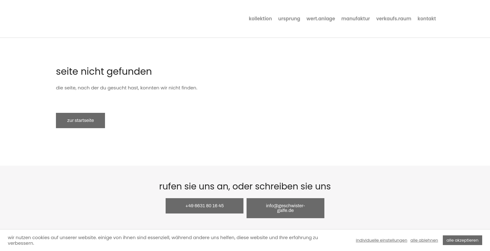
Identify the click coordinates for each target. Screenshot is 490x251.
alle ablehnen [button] (424, 240)
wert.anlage (321, 18)
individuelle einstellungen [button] (381, 240)
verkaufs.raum (393, 18)
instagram (445, 19)
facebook (457, 19)
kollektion (260, 18)
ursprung (289, 18)
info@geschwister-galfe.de (285, 208)
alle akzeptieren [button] (462, 240)
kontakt (427, 18)
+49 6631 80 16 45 (204, 205)
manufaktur (355, 18)
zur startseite (80, 120)
